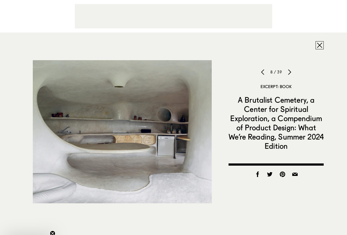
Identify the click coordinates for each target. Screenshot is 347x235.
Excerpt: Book (276, 86)
